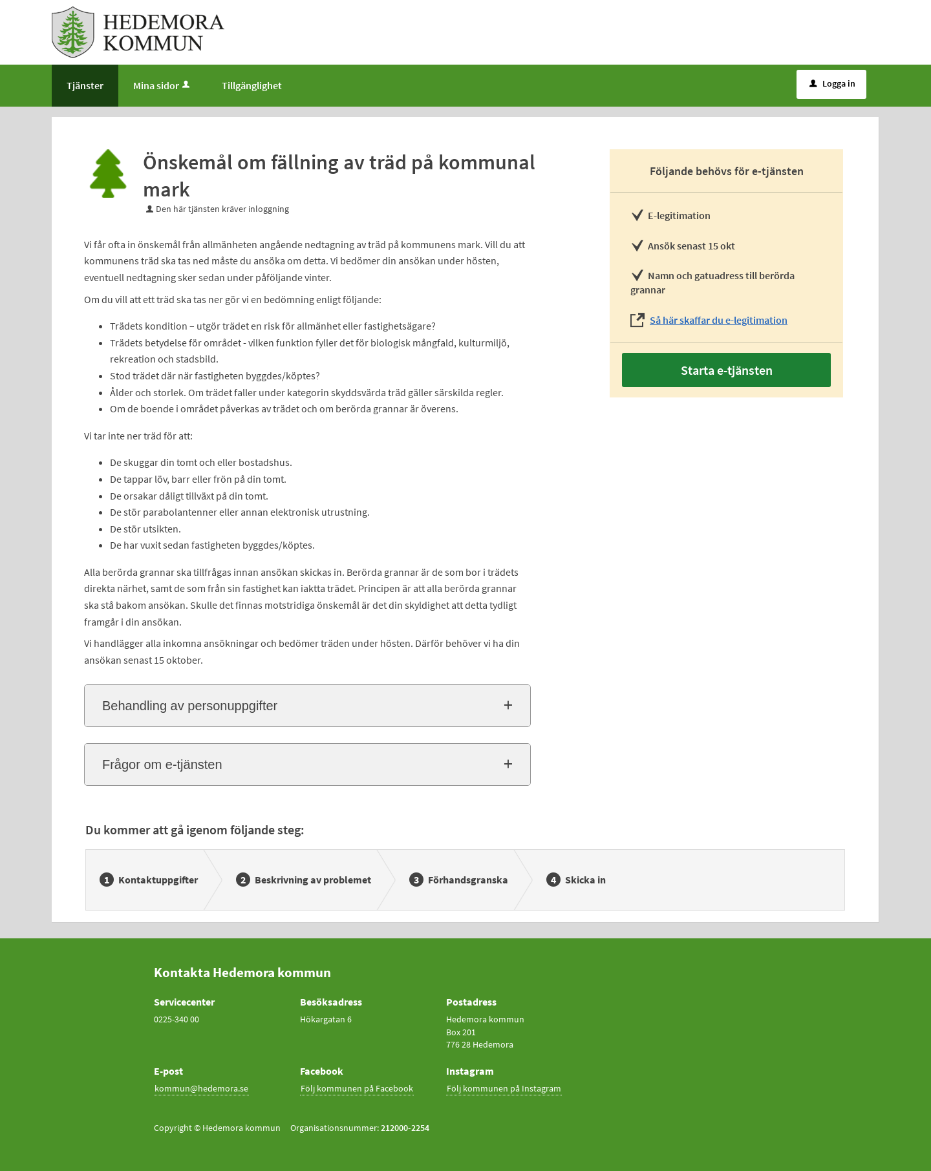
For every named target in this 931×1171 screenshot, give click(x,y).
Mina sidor (162, 85)
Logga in (832, 83)
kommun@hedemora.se (201, 1088)
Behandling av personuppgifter (189, 706)
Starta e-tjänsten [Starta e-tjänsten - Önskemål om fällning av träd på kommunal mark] (727, 370)
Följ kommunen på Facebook (357, 1088)
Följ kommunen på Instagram (504, 1088)
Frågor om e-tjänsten (162, 764)
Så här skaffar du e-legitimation (718, 319)
